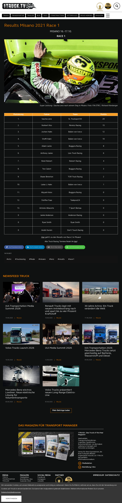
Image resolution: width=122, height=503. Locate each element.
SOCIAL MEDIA (44, 475)
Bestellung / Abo (89, 467)
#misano (42, 259)
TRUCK (6, 16)
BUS (38, 16)
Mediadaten (87, 463)
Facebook (41, 477)
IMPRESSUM (98, 475)
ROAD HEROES (86, 16)
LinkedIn (41, 481)
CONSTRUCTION (57, 16)
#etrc (9, 259)
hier (75, 242)
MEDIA (5, 475)
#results (61, 259)
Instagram (42, 479)
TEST (45, 16)
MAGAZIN (99, 16)
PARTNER (59, 475)
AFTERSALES (72, 16)
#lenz (51, 259)
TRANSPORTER (18, 16)
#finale (32, 259)
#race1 (71, 259)
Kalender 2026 (25, 481)
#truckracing (20, 259)
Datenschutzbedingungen (11, 492)
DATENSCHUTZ (112, 475)
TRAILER (30, 16)
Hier (43, 237)
